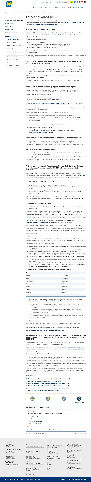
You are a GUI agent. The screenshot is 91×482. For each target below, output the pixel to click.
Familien (27, 448)
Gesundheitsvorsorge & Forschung (32, 469)
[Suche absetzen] (71, 2)
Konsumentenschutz (30, 456)
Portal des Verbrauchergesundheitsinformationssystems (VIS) (64, 69)
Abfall (48, 459)
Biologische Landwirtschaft (13, 39)
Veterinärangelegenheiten (13, 65)
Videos (69, 7)
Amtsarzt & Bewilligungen (31, 467)
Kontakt (37, 479)
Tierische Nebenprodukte (13, 59)
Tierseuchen (10, 62)
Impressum (30, 479)
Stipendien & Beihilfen (9, 457)
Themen (39, 7)
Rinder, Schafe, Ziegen (32, 233)
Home (33, 7)
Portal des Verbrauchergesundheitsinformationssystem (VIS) (59, 34)
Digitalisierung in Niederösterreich (11, 464)
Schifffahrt (69, 456)
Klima (48, 462)
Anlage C (78, 177)
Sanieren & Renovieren (9, 445)
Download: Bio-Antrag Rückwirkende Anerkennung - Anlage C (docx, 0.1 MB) (48, 388)
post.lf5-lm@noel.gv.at (32, 179)
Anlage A (62, 177)
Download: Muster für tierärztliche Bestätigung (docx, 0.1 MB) (44, 390)
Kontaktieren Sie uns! (55, 430)
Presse (63, 7)
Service (57, 7)
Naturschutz (49, 465)
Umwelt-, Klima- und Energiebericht (53, 458)
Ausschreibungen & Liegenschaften (74, 463)
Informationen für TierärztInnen (14, 45)
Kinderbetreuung (29, 455)
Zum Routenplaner (54, 426)
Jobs (43, 2)
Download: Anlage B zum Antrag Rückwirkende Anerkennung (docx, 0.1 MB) (48, 385)
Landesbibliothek (8, 455)
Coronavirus (28, 465)
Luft (47, 463)
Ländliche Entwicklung (14, 32)
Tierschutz (28, 461)
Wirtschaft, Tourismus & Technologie (74, 468)
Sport (27, 444)
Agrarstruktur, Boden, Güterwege (14, 20)
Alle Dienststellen (34, 430)
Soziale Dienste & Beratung (31, 471)
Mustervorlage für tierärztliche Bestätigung (41, 132)
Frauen (27, 450)
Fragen (75, 80)
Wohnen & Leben (8, 446)
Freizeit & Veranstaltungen (31, 443)
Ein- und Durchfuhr (11, 42)
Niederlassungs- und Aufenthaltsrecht (33, 458)
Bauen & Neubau (8, 443)
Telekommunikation (8, 465)
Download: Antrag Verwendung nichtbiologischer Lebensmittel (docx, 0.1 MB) (48, 379)
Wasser (48, 469)
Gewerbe (69, 464)
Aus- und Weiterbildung (9, 451)
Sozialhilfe (28, 473)
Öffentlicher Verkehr (71, 455)
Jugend (27, 453)
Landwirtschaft (14, 29)
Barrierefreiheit (10, 479)
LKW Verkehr (69, 451)
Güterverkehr (69, 449)
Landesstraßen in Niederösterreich (74, 445)
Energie (48, 460)
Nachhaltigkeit (49, 464)
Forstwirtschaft (14, 23)
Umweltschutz (49, 468)
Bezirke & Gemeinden (79, 7)
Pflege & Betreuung (29, 470)
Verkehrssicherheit (71, 457)
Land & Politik (48, 7)
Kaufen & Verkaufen (9, 444)
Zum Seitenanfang (80, 433)
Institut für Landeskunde (9, 456)
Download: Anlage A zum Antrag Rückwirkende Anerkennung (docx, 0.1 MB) (48, 383)
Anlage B (68, 177)
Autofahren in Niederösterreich (73, 446)
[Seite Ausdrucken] (85, 480)
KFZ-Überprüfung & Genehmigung (74, 450)
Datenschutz (21, 479)
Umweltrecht (49, 467)
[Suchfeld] (62, 2)
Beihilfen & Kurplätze (30, 474)
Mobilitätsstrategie (70, 454)
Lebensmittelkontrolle (12, 51)
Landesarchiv (7, 453)
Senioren (27, 459)
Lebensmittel (10, 48)
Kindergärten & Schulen (9, 452)
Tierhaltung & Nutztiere (12, 57)
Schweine (28, 236)
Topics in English (49, 2)
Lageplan (31, 426)
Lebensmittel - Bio (51, 24)
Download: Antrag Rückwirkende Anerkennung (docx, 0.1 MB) (44, 381)
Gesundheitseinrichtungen (31, 468)
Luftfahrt (69, 452)
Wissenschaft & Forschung (10, 458)
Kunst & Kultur (49, 443)
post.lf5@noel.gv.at (37, 421)
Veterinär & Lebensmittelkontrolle (32, 12)
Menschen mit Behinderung (31, 457)
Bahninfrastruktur (70, 447)
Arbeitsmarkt (69, 462)
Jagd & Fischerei (14, 26)
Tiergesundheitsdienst (12, 54)
